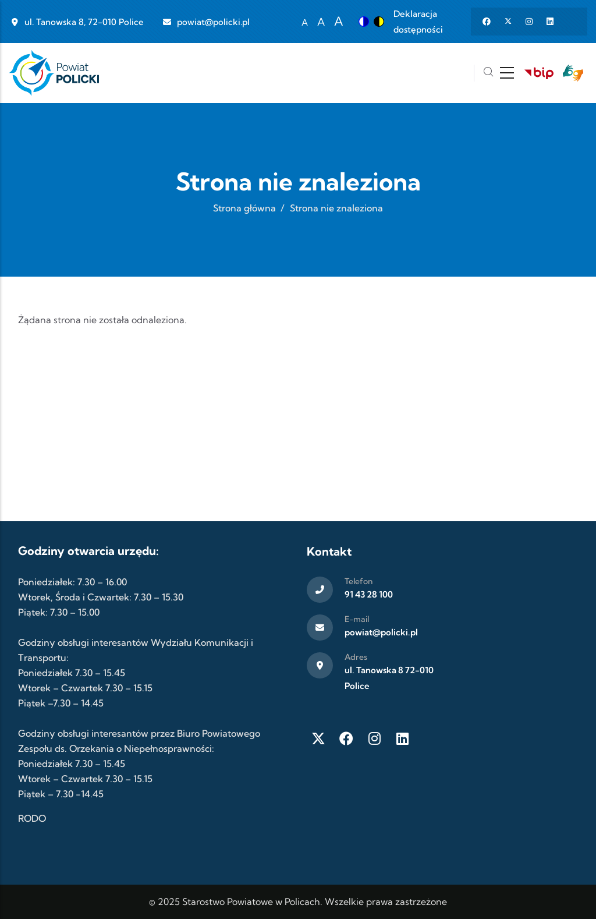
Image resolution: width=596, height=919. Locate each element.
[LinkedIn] (402, 738)
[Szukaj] (488, 73)
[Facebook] (346, 738)
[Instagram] (374, 738)
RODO (32, 818)
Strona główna (244, 208)
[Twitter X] (318, 738)
